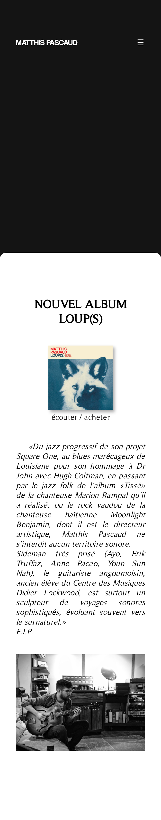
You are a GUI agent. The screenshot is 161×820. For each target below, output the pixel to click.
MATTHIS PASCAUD (47, 40)
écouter (64, 417)
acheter (97, 417)
